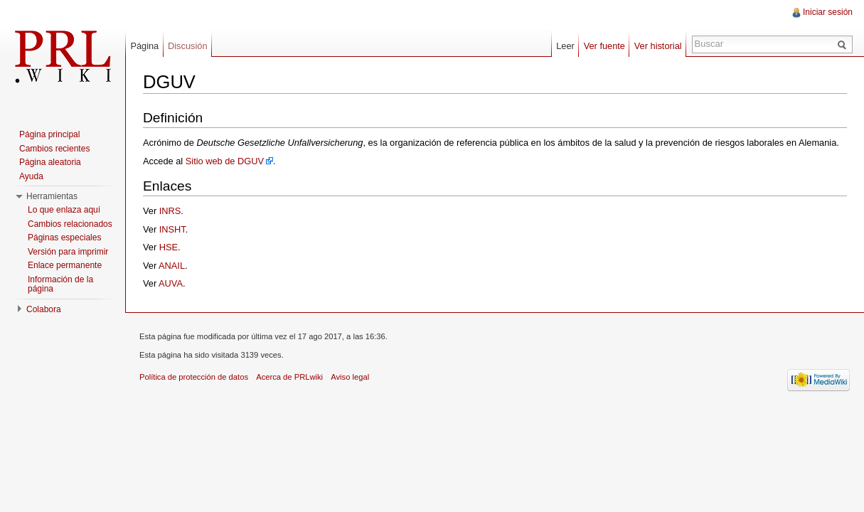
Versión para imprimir (68, 252)
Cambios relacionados (70, 224)
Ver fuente (604, 46)
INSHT (172, 229)
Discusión (187, 46)
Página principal (49, 134)
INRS (170, 211)
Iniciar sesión (828, 12)
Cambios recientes (54, 149)
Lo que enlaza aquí (64, 210)
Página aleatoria (50, 162)
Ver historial (658, 46)
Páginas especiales (64, 237)
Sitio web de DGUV (225, 161)
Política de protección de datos (193, 377)
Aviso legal (350, 377)
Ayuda (31, 176)
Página (144, 46)
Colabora (43, 309)
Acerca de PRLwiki (289, 377)
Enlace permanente (65, 265)
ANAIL (172, 265)
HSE (168, 247)
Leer (565, 46)
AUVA (171, 283)
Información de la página (60, 284)
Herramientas (52, 196)
